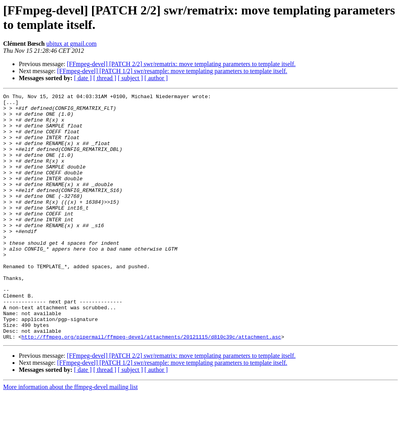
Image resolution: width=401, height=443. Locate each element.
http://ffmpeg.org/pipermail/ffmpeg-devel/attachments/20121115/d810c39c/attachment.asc (151, 385)
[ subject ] (130, 78)
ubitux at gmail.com (71, 43)
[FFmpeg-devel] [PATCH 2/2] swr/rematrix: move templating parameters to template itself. (181, 64)
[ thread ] (104, 78)
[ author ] (156, 78)
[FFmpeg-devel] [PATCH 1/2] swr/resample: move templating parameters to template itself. (172, 71)
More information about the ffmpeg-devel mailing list (70, 436)
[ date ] (83, 78)
